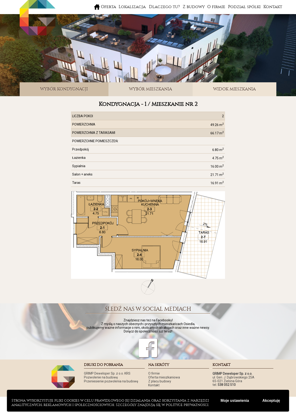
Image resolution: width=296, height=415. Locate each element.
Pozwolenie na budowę (101, 377)
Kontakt (272, 6)
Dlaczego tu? (164, 6)
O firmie (216, 6)
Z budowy (194, 6)
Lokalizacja (132, 6)
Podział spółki (244, 6)
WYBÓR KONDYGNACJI (64, 89)
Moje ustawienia (235, 401)
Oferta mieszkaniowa (164, 377)
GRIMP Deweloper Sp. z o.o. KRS (107, 373)
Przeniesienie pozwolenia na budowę (111, 381)
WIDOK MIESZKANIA (234, 89)
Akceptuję (271, 401)
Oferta (108, 6)
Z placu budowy (159, 381)
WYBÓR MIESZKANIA (150, 89)
